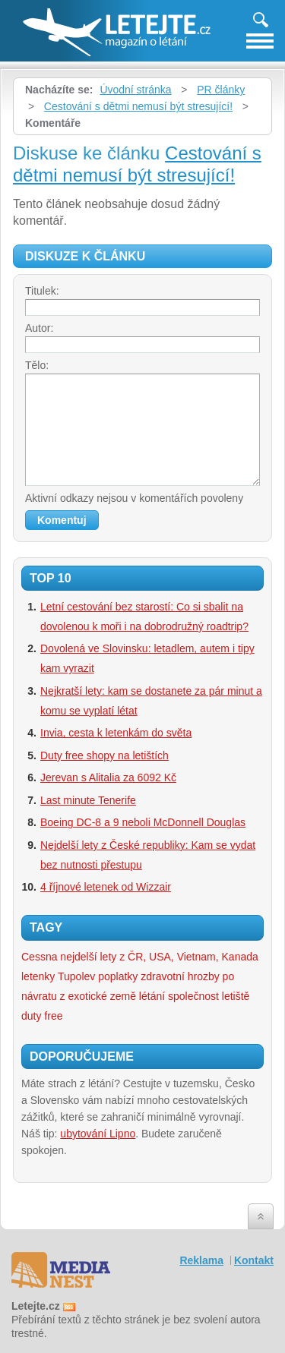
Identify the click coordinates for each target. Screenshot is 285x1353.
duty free (41, 1016)
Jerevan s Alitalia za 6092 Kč (108, 777)
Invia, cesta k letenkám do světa (116, 733)
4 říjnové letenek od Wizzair (105, 887)
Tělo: (37, 365)
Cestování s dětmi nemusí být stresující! (138, 106)
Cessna (39, 957)
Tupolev (76, 976)
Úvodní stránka (135, 90)
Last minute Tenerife (88, 800)
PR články (221, 90)
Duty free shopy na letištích (104, 755)
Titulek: (42, 291)
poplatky (118, 976)
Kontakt (254, 1260)
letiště (236, 996)
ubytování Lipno (97, 1134)
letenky (38, 976)
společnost (193, 996)
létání (152, 996)
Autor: (39, 328)
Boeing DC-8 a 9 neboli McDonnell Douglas (142, 822)
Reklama (201, 1260)
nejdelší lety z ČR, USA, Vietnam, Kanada (159, 957)
